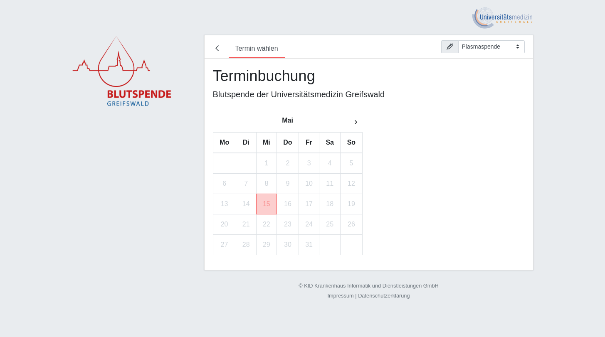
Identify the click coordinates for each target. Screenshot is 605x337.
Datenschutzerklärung (384, 296)
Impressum (340, 296)
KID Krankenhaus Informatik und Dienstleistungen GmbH (371, 286)
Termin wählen (256, 48)
